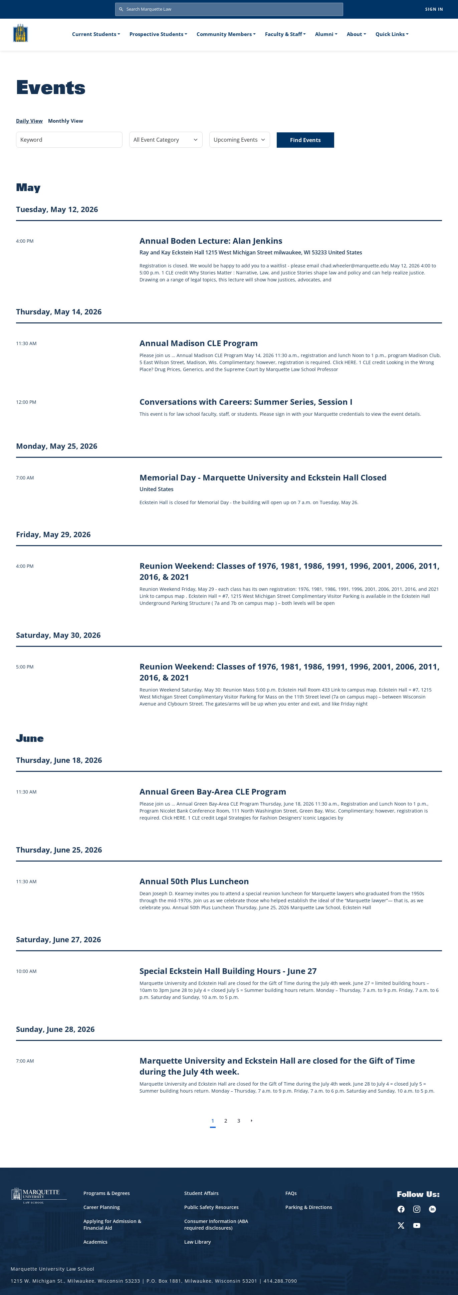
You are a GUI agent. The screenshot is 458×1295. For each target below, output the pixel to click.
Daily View (29, 120)
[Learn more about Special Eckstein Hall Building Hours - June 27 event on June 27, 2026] (228, 970)
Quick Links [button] (390, 34)
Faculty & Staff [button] (283, 34)
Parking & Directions (308, 1207)
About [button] (354, 34)
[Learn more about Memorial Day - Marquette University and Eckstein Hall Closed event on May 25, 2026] (263, 477)
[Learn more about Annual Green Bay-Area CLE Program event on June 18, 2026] (213, 791)
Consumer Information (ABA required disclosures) (216, 1224)
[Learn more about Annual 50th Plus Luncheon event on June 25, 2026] (194, 881)
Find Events (305, 140)
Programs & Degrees (106, 1193)
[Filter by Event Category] (166, 140)
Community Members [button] (224, 34)
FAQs (291, 1193)
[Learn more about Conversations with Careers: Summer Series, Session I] (246, 401)
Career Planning (101, 1207)
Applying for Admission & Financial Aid (112, 1224)
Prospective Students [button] (156, 34)
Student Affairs (201, 1193)
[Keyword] (69, 140)
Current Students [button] (94, 34)
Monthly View (65, 120)
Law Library (197, 1242)
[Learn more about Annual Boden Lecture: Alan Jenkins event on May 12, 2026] (211, 240)
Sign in (434, 9)
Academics (95, 1242)
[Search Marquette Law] (229, 9)
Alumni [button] (324, 34)
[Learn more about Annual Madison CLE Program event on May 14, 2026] (199, 342)
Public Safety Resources (211, 1207)
